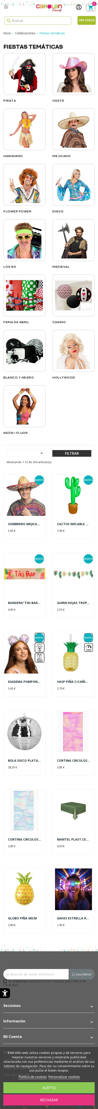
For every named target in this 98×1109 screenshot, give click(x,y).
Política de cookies (32, 1076)
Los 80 (9, 266)
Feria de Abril (16, 322)
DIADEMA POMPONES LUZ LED (24, 682)
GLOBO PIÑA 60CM (22, 918)
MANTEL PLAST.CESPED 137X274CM (73, 839)
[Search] (37, 20)
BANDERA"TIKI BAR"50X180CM (24, 603)
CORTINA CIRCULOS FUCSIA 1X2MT (73, 760)
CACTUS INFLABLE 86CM (73, 524)
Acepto (49, 1087)
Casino (59, 322)
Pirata (9, 100)
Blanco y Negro (18, 377)
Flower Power (17, 211)
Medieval (60, 266)
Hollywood (63, 377)
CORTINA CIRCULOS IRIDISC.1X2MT (24, 839)
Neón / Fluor (15, 433)
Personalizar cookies (64, 1076)
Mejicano (61, 156)
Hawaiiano (13, 156)
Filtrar (72, 453)
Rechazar (49, 1099)
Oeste (58, 100)
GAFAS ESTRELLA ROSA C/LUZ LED (73, 918)
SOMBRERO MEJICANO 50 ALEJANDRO (24, 524)
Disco (58, 211)
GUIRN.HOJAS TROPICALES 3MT (73, 603)
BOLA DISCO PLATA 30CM (24, 760)
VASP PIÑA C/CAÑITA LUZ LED (73, 682)
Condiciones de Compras (46, 981)
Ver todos (86, 20)
